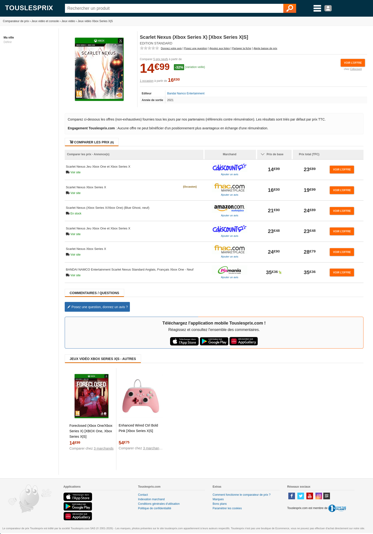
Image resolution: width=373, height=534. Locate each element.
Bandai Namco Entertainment (186, 93)
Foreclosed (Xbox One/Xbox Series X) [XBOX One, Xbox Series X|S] (91, 431)
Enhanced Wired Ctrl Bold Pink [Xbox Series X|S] (138, 428)
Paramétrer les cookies (227, 508)
